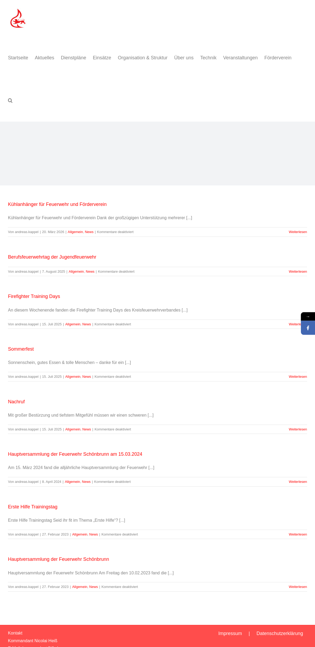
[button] (10, 100)
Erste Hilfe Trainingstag (32, 506)
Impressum (230, 633)
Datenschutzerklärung (280, 633)
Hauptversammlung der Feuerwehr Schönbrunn (58, 559)
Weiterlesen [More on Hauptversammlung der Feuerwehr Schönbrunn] (298, 587)
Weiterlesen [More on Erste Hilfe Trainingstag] (298, 534)
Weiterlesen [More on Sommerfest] (298, 377)
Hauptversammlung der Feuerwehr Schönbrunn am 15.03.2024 (75, 454)
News (89, 232)
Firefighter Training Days (34, 296)
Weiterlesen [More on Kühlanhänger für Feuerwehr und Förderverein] (298, 232)
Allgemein (75, 232)
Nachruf (16, 401)
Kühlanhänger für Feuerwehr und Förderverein (57, 204)
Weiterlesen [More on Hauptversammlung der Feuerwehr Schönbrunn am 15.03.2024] (298, 482)
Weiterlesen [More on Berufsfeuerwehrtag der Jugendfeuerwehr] (298, 271)
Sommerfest (21, 349)
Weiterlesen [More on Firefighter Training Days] (298, 324)
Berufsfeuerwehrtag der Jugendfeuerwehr (52, 257)
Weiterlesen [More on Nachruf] (298, 429)
